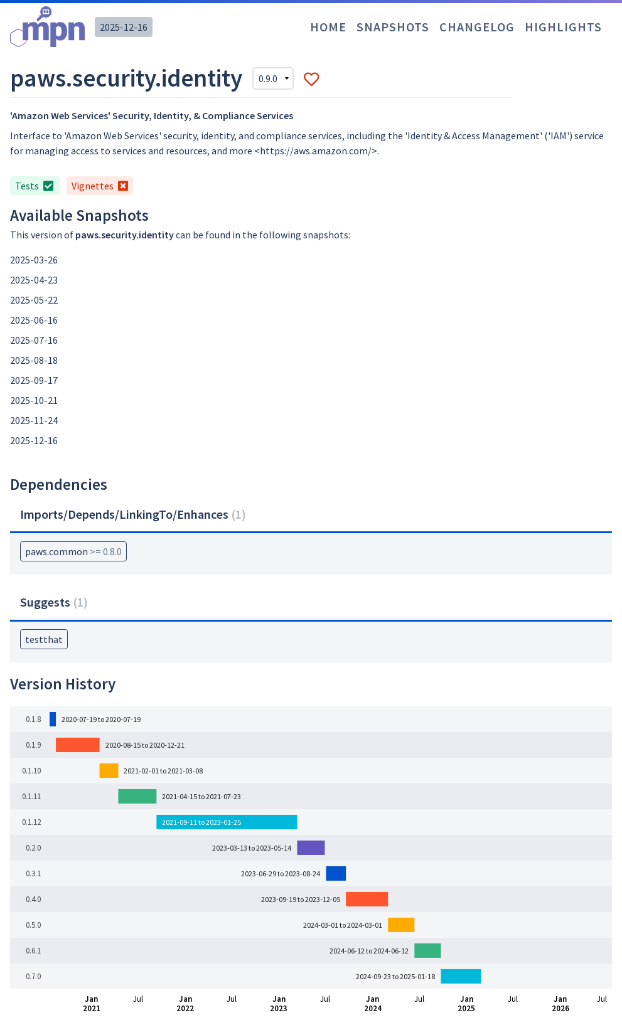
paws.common (73, 551)
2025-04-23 (34, 279)
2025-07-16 (34, 340)
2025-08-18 (34, 360)
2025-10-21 (34, 400)
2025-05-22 (34, 300)
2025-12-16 (123, 27)
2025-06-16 (34, 320)
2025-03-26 (34, 259)
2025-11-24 (34, 420)
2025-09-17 (34, 380)
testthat (44, 639)
